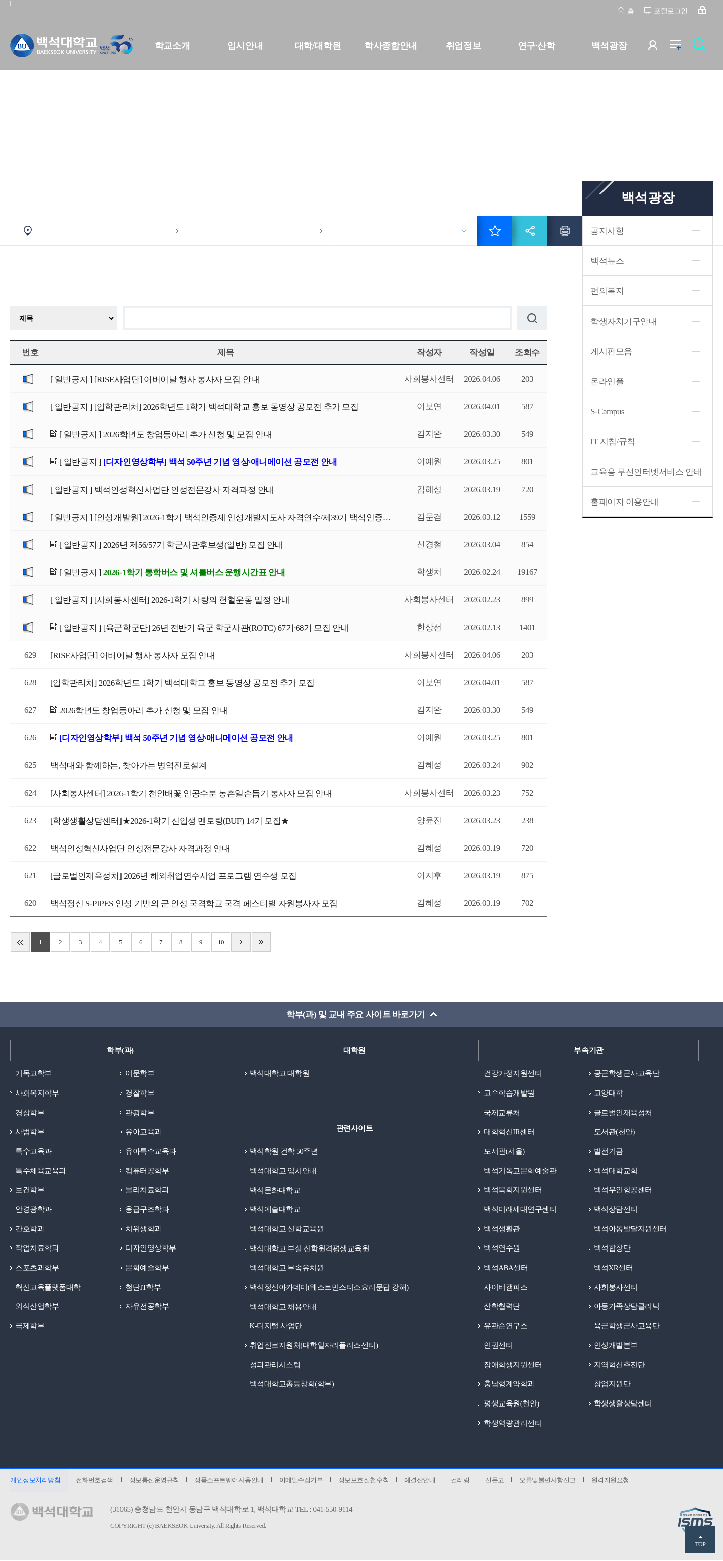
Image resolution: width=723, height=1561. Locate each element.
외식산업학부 (37, 1307)
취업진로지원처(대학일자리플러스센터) (314, 1346)
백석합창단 (612, 1248)
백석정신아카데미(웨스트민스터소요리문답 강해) (329, 1288)
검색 (702, 47)
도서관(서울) (504, 1151)
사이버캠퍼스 (505, 1288)
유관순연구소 (505, 1326)
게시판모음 (611, 351)
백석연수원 (502, 1248)
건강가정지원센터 (513, 1073)
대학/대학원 (318, 46)
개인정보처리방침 (35, 1481)
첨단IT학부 (143, 1288)
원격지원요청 (612, 1481)
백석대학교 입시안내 (283, 1171)
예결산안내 (421, 1481)
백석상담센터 (616, 1210)
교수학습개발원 (509, 1093)
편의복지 (607, 291)
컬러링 (461, 1481)
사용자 (659, 47)
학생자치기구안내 (623, 321)
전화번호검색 (94, 1481)
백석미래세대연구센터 (520, 1210)
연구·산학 (536, 46)
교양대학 (608, 1093)
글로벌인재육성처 (623, 1113)
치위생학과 (143, 1229)
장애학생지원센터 (513, 1365)
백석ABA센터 (506, 1268)
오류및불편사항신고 (549, 1481)
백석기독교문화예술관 (520, 1171)
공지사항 (607, 231)
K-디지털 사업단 (276, 1326)
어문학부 (139, 1073)
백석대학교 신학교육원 (287, 1229)
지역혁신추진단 (619, 1365)
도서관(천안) (614, 1132)
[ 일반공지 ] (154, 379)
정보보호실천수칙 (364, 1481)
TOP (700, 1544)
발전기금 (608, 1151)
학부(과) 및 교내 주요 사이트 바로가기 (355, 1014)
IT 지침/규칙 (612, 441)
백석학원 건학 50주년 (284, 1151)
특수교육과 (33, 1151)
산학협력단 (502, 1307)
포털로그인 (671, 11)
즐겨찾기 (494, 231)
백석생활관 (502, 1229)
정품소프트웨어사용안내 (229, 1481)
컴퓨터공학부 (147, 1171)
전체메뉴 (680, 47)
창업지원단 (612, 1384)
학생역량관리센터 (513, 1424)
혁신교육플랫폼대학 (48, 1288)
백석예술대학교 (275, 1210)
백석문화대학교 (275, 1190)
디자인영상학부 (150, 1248)
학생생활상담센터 (623, 1404)
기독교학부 (33, 1073)
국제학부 (29, 1326)
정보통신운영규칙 (154, 1481)
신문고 (496, 1481)
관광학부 (139, 1113)
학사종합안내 (390, 46)
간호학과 (29, 1229)
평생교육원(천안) (511, 1404)
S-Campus (607, 411)
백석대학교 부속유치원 (287, 1268)
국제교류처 (502, 1113)
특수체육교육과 (40, 1171)
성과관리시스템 (275, 1365)
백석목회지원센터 (513, 1190)
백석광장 (609, 46)
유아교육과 (143, 1132)
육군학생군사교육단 (627, 1326)
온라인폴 (607, 381)
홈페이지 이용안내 (624, 502)
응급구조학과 (147, 1210)
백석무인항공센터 (623, 1190)
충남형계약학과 (509, 1384)
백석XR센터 (613, 1268)
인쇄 (564, 231)
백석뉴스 (607, 261)
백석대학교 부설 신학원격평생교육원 (310, 1248)
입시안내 (245, 46)
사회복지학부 (37, 1093)
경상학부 (29, 1113)
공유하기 (529, 231)
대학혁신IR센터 (509, 1132)
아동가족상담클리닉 (627, 1307)
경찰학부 (139, 1093)
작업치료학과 (37, 1248)
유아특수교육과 (150, 1151)
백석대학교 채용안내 (283, 1307)
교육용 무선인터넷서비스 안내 (646, 472)
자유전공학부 (147, 1307)
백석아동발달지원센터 (630, 1229)
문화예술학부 (147, 1268)
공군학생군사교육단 (627, 1073)
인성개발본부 (616, 1346)
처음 (20, 942)
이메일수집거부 (302, 1481)
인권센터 (498, 1346)
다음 (241, 942)
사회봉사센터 (616, 1288)
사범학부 (29, 1132)
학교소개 (172, 46)
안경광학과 (33, 1210)
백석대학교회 (616, 1171)
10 (221, 942)
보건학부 (29, 1190)
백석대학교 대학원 (279, 1073)
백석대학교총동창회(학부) (292, 1384)
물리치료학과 (147, 1190)
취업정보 (463, 46)
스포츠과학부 (37, 1268)
